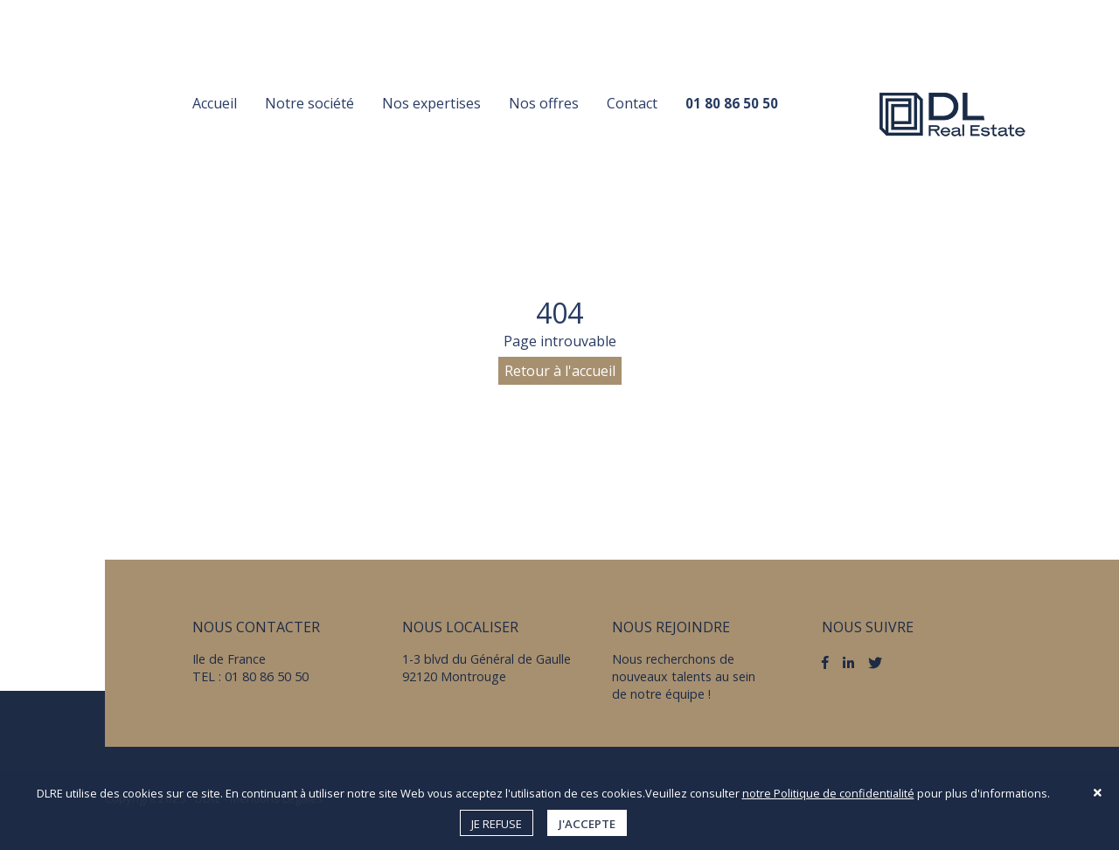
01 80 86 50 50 (731, 103)
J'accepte (587, 824)
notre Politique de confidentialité (828, 793)
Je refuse (496, 824)
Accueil (214, 103)
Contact (632, 103)
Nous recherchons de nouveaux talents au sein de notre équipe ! (683, 676)
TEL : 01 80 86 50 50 (250, 676)
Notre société (309, 103)
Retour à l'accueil (559, 370)
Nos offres (544, 103)
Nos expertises (431, 103)
